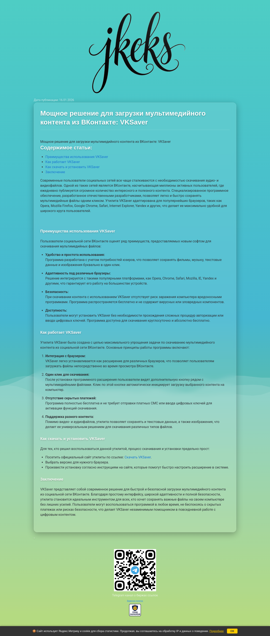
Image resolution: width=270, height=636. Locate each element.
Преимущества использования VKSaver (76, 157)
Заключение (55, 172)
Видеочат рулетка (135, 601)
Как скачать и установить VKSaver (72, 167)
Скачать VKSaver (137, 457)
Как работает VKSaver (62, 162)
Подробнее (216, 631)
